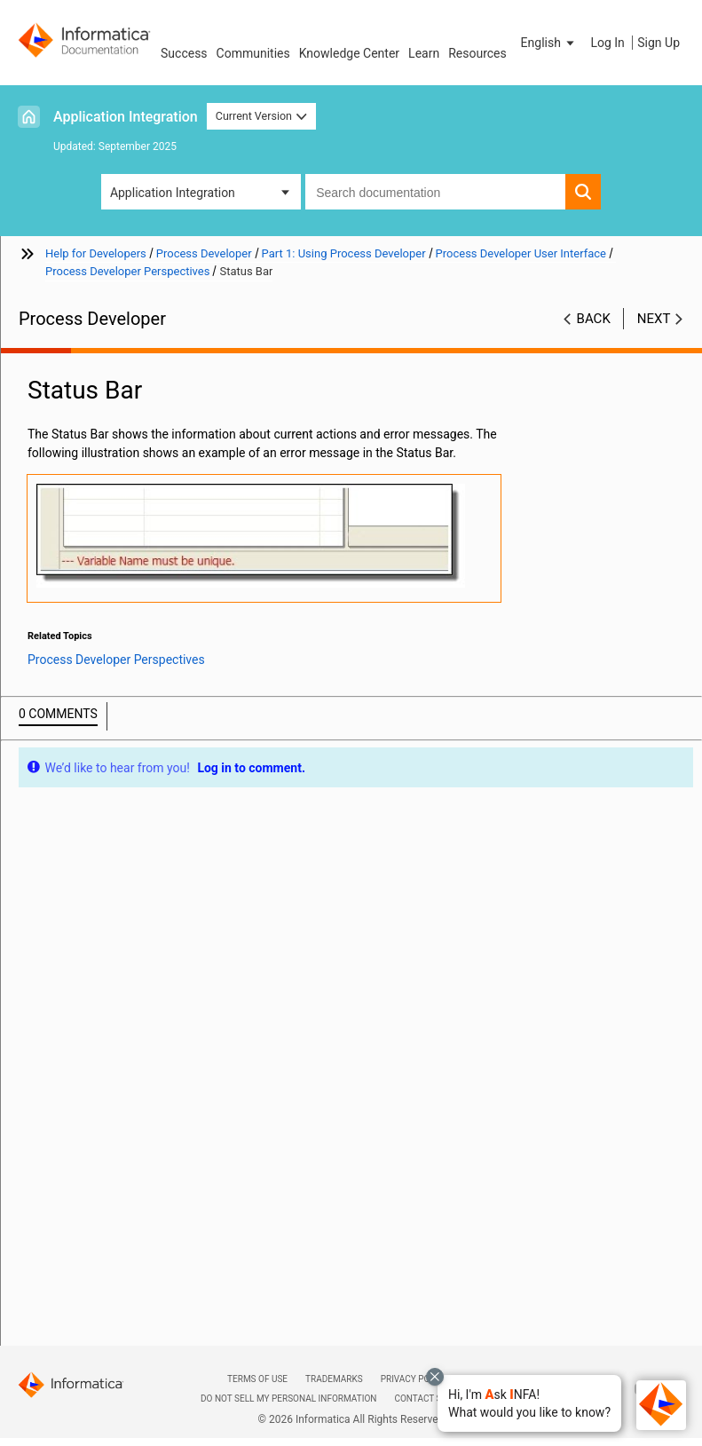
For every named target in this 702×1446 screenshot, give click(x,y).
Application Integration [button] (172, 193)
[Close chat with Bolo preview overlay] (435, 1377)
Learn (423, 53)
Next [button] (654, 319)
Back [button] (594, 319)
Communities (253, 53)
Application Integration (125, 116)
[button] (529, 1403)
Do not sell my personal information (288, 1398)
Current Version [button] (262, 115)
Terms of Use (257, 1379)
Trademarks (334, 1379)
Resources (477, 53)
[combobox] (435, 191)
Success (184, 53)
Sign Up (658, 43)
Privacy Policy (414, 1379)
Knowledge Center (349, 53)
